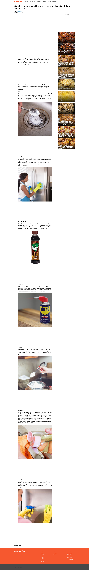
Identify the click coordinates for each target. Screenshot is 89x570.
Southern (44, 1)
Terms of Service (69, 553)
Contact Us (54, 554)
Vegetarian (54, 1)
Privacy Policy (69, 554)
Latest (42, 553)
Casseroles (38, 1)
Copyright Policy (69, 557)
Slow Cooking (32, 1)
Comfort (26, 1)
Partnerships (55, 553)
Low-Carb (49, 1)
